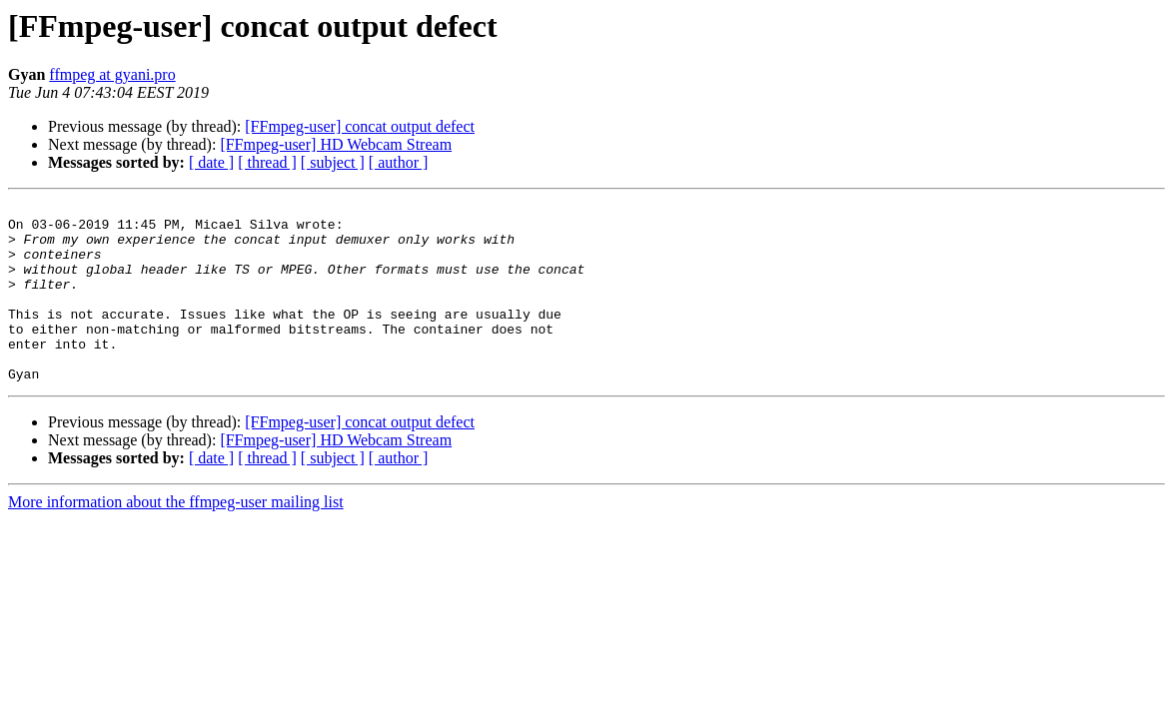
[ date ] (211, 162)
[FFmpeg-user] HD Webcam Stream (336, 144)
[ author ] (399, 162)
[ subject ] (333, 162)
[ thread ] (267, 162)
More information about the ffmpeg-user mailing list (176, 537)
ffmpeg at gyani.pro (112, 74)
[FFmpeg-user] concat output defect (360, 126)
